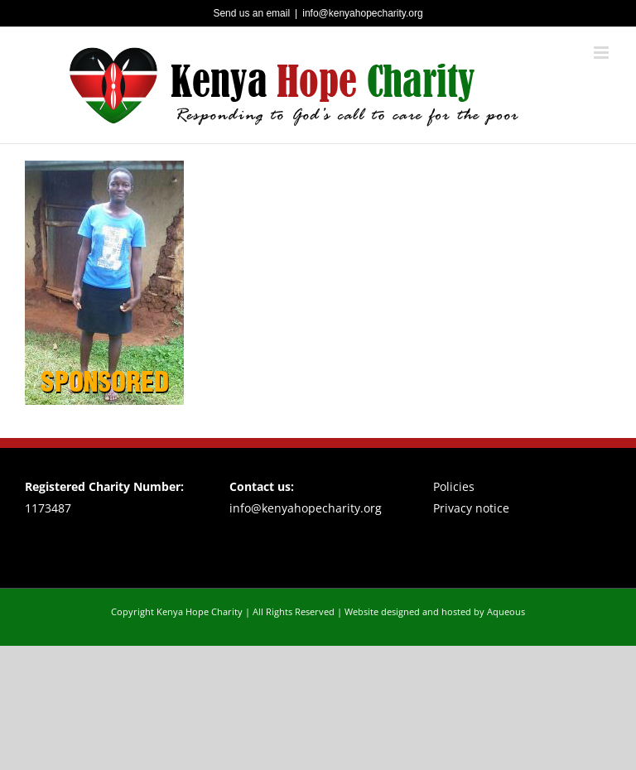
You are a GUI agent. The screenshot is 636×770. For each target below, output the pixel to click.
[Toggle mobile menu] (602, 52)
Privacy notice (471, 508)
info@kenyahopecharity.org (362, 13)
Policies (454, 486)
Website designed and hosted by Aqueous (434, 611)
